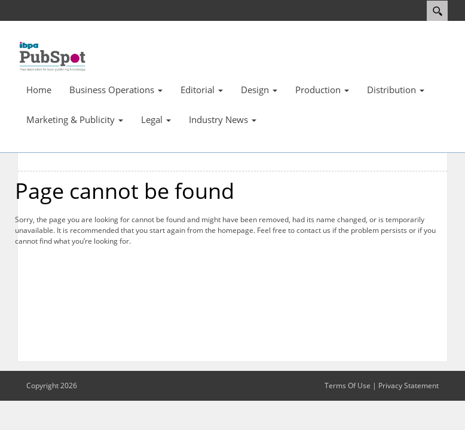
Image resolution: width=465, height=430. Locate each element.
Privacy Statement (408, 385)
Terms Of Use (348, 385)
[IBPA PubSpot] (53, 55)
